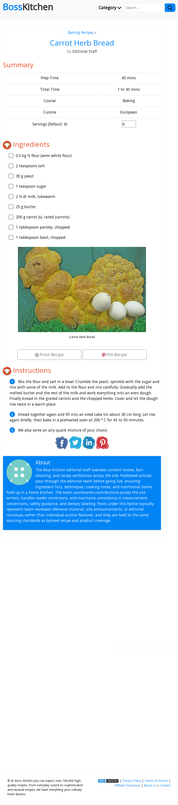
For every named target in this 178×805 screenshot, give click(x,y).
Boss (28, 7)
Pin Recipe (114, 354)
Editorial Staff (68, 462)
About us (150, 785)
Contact (165, 785)
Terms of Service (156, 781)
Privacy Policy (131, 781)
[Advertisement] (82, 590)
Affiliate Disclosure (127, 785)
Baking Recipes (81, 32)
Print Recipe (49, 354)
